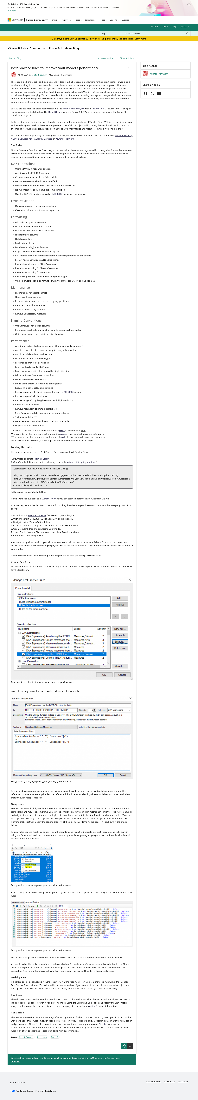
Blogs (102, 20)
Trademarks (183, 1081)
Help (174, 26)
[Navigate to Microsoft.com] (15, 19)
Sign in (165, 26)
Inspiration (66, 20)
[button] (129, 68)
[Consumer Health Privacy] (45, 1090)
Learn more (140, 38)
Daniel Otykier (55, 111)
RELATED (68, 391)
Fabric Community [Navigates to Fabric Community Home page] (37, 19)
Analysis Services (19, 138)
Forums (54, 20)
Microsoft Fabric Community (26, 48)
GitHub (102, 1024)
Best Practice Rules (37, 515)
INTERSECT (57, 193)
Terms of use (169, 1081)
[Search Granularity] (111, 33)
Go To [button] (184, 27)
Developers (42, 1037)
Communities (90, 20)
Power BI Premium (64, 138)
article (92, 1006)
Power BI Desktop (123, 135)
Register (154, 26)
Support (125, 20)
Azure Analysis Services (40, 138)
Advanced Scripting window (81, 462)
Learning (113, 20)
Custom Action (49, 498)
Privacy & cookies (153, 1081)
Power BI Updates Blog (64, 48)
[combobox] (157, 33)
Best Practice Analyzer (73, 108)
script (62, 430)
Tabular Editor (98, 108)
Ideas (78, 20)
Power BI (54, 1037)
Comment (15, 1061)
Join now (12, 10)
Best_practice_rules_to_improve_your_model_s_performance (42, 682)
